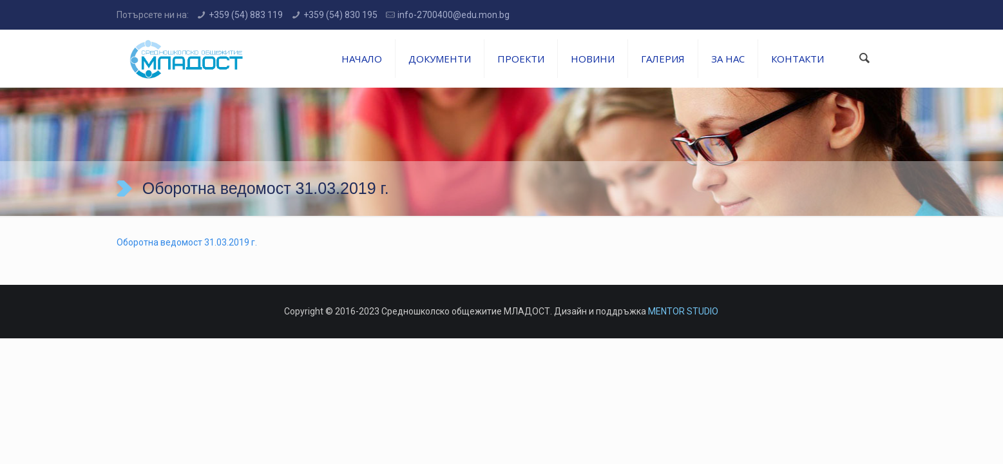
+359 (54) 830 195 (340, 15)
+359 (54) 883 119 (246, 15)
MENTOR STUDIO (683, 311)
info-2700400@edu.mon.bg (453, 15)
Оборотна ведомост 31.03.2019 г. (187, 242)
